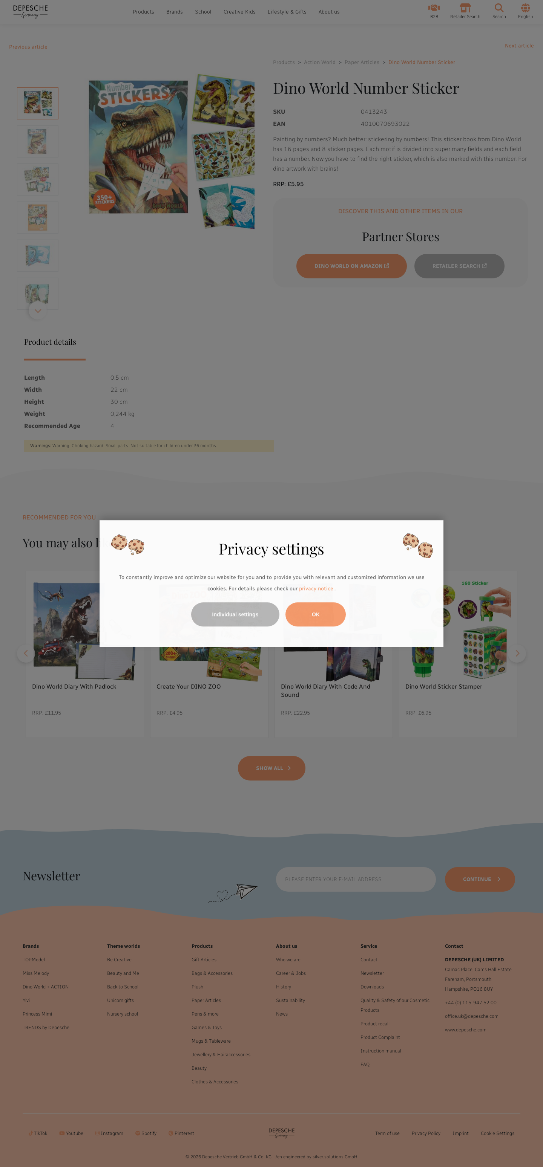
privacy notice (316, 588)
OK (316, 614)
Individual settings (235, 614)
